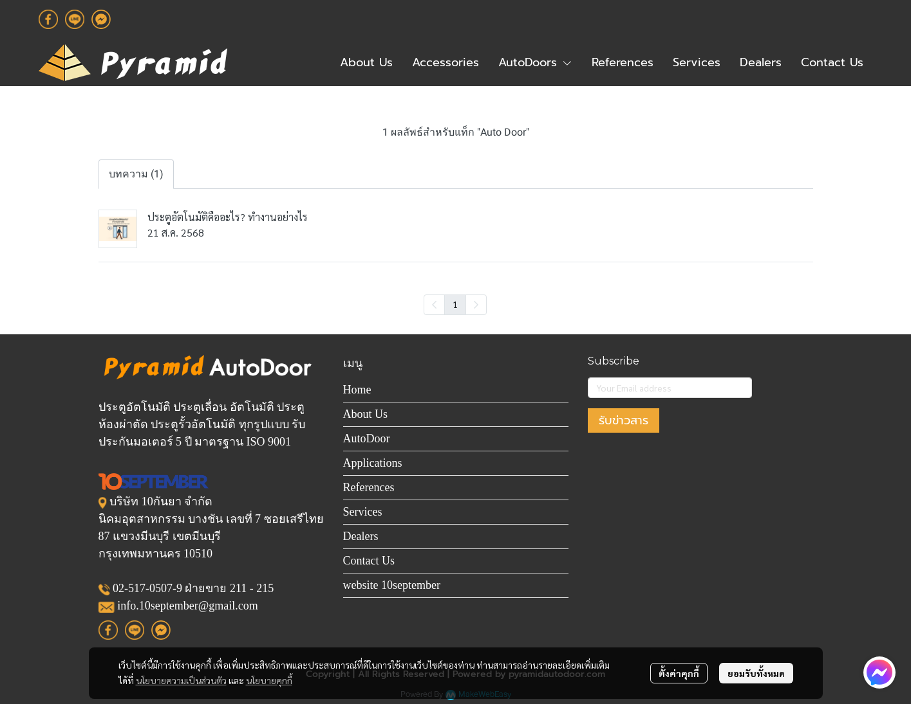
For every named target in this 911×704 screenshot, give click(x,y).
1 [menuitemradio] (455, 304)
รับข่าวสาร (623, 420)
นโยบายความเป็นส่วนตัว (181, 680)
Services (362, 511)
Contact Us (369, 560)
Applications (372, 462)
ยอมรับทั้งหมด (756, 673)
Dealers (361, 536)
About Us (365, 414)
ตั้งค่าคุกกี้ (679, 673)
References (369, 487)
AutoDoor (366, 438)
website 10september (391, 585)
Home (357, 389)
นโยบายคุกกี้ (269, 680)
